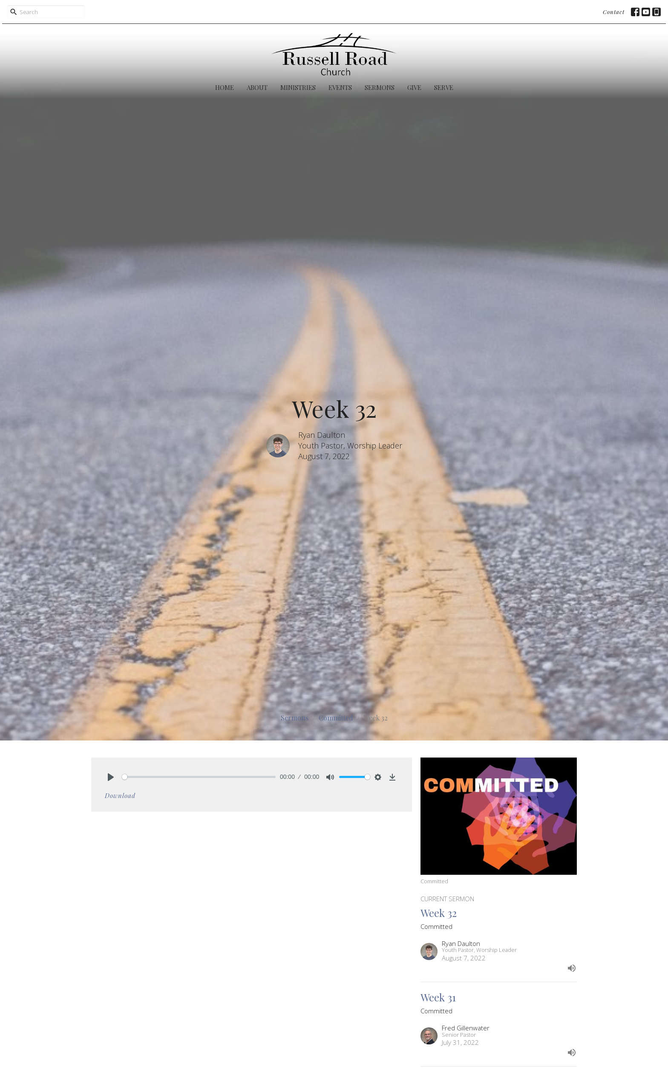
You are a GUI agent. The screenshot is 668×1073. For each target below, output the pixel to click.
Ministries (298, 87)
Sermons (379, 87)
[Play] (111, 777)
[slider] (199, 777)
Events (340, 87)
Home (224, 87)
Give (414, 87)
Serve (443, 87)
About (257, 87)
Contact (614, 11)
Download (120, 795)
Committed (336, 717)
